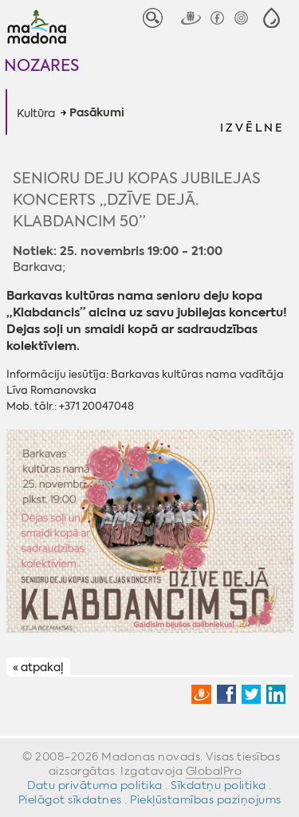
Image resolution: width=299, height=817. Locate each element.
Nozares (41, 65)
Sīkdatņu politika (218, 785)
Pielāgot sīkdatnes (70, 799)
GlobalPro (214, 771)
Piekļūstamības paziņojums (205, 799)
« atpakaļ (38, 667)
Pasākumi (96, 113)
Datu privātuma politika (95, 785)
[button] (271, 18)
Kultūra (36, 113)
